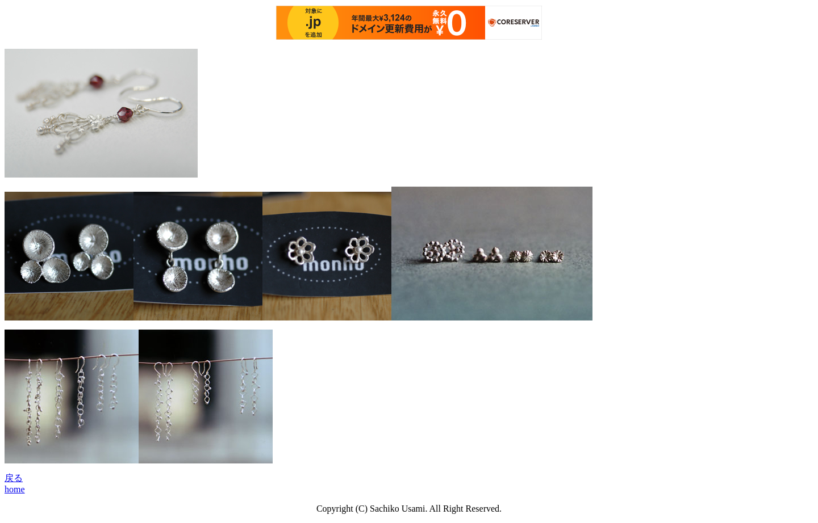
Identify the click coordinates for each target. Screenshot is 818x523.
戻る (14, 478)
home (15, 489)
